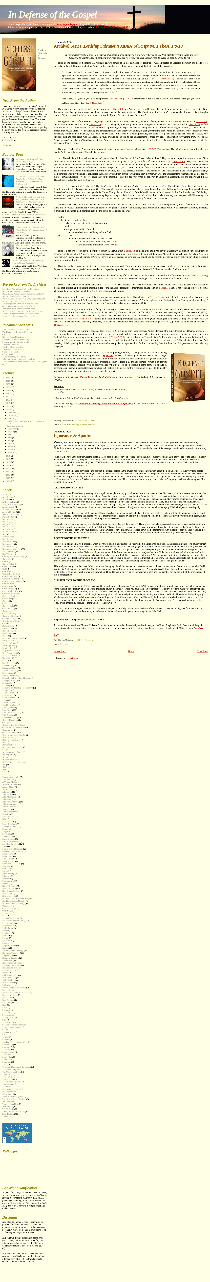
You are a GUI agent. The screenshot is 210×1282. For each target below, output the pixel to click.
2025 (8, 378)
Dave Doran (7, 628)
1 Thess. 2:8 (115, 337)
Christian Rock (8, 596)
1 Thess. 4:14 (71, 318)
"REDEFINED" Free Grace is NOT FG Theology (23, 311)
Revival (5, 973)
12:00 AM (79, 420)
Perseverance (8, 923)
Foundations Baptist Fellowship (15, 339)
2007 (8, 478)
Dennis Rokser (8, 643)
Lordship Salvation (67, 24)
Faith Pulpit (7, 690)
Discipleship (7, 648)
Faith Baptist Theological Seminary (17, 688)
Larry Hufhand (8, 829)
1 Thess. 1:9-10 (108, 284)
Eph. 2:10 (108, 355)
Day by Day (7, 633)
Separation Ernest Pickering (14, 1025)
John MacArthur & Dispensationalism (18, 359)
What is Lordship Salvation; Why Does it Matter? (23, 299)
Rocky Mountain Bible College (15, 992)
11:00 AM (79, 640)
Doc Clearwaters (9, 653)
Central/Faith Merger (11, 579)
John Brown (7, 794)
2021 (8, 390)
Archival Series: (118, 46)
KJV (4, 819)
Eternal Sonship (9, 675)
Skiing (5, 1037)
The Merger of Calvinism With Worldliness (20, 304)
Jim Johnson (7, 789)
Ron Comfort (8, 1000)
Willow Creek (8, 1101)
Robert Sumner (8, 990)
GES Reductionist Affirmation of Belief (19, 306)
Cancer (5, 561)
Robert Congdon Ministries (14, 987)
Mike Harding (8, 874)
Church (5, 601)
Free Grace (7, 710)
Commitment (8, 608)
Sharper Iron (7, 1032)
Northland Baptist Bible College (16, 898)
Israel (4, 774)
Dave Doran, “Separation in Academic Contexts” (23, 294)
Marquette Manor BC (11, 864)
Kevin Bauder (8, 817)
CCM (4, 569)
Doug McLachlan (9, 655)
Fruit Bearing (8, 715)
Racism (5, 948)
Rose (4, 1005)
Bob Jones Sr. (8, 546)
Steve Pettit (7, 1054)
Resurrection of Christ (11, 968)
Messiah (5, 871)
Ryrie (4, 1007)
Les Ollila (6, 834)
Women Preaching (10, 1104)
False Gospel (7, 695)
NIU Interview (8, 896)
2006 (8, 481)
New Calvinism (9, 888)
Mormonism (7, 881)
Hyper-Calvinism (9, 760)
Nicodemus (7, 893)
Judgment (6, 809)
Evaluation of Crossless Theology (16, 678)
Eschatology (7, 673)
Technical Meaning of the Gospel (16, 1067)
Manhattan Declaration (12, 851)
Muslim (5, 883)
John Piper (6, 799)
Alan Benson (7, 497)
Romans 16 (7, 997)
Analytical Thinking (11, 504)
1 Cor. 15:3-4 (85, 318)
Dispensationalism (10, 651)
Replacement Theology (12, 963)
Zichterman (7, 1116)
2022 (8, 387)
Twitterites (6, 1087)
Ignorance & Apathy (72, 435)
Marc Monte (7, 854)
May (10, 441)
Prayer (5, 938)
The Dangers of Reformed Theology (17, 332)
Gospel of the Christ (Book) (14, 725)
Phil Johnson (7, 928)
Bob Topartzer (8, 551)
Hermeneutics (8, 745)
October (11, 418)
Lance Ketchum (9, 824)
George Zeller (8, 722)
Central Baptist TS (10, 574)
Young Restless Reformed (13, 1111)
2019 (8, 397)
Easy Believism (9, 663)
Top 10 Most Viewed (11, 1082)
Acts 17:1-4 (194, 124)
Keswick (6, 814)
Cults (4, 623)
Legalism (6, 831)
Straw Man (7, 1057)
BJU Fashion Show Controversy (16, 291)
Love (4, 846)
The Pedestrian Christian (12, 347)
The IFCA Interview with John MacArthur (20, 314)
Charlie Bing (7, 586)
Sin (3, 1035)
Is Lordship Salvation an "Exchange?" (18, 316)
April (10, 444)
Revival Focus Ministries (13, 337)
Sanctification (8, 1015)
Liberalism (7, 836)
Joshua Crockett (9, 807)
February (12, 449)
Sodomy (5, 1040)
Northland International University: (31, 199)
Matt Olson (7, 869)
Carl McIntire (8, 564)
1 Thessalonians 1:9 (164, 78)
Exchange (6, 685)
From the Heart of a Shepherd (15, 329)
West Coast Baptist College (14, 1099)
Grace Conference (10, 732)
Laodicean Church (10, 826)
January (11, 452)
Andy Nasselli (8, 507)
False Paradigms (9, 698)
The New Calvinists (10, 344)
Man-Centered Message (12, 849)
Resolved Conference (11, 965)
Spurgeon (6, 1047)
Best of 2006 (7, 519)
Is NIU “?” (31, 180)
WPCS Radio (8, 1109)
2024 (8, 381)
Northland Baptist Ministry (13, 901)
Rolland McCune (9, 995)
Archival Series (65, 424)
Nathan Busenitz (9, 886)
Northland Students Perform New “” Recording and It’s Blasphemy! (31, 230)
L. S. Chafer (7, 821)
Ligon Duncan (8, 839)
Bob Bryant (7, 539)
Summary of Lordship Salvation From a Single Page (105, 403)
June (10, 438)
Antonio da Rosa (9, 509)
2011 (8, 465)
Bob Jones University (11, 549)
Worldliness (7, 1106)
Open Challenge (9, 908)
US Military (7, 1094)
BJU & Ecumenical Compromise (16, 296)
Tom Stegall (7, 1079)
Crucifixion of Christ (11, 621)
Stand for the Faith (10, 352)
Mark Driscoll (8, 859)
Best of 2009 (7, 527)
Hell (4, 742)
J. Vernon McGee (9, 782)
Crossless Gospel (9, 618)
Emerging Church (10, 668)
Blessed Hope (8, 537)
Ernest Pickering (9, 670)
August (11, 432)
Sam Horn (6, 1012)
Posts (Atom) (73, 658)
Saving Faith (7, 1017)
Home (131, 651)
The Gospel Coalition (11, 1072)
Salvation (6, 1010)
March (11, 447)
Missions (6, 876)
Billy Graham (8, 532)
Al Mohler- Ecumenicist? (13, 301)
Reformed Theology (11, 953)
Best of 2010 (7, 529)
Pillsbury (6, 930)
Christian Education (10, 594)
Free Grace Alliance (10, 712)
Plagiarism (6, 933)
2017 (8, 403)
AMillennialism (9, 502)
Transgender (7, 1084)
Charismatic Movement (12, 581)
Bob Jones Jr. (8, 544)
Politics (5, 935)
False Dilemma (8, 693)
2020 (8, 393)
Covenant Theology (10, 616)
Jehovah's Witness (10, 784)
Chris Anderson (9, 589)
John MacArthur (9, 797)
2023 (8, 384)
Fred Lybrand (8, 707)
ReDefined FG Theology (12, 950)
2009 (8, 472)
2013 (8, 459)
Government (7, 730)
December (12, 412)
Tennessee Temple (10, 1069)
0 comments (89, 420)
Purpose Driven (9, 945)
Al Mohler (6, 494)
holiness (5, 750)
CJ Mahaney (7, 603)
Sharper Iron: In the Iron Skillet (112, 27)
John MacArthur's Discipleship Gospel (18, 309)
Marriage (6, 866)
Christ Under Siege (10, 591)
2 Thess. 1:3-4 (156, 297)
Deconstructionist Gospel (13, 638)
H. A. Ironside (8, 737)
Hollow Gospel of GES (12, 752)
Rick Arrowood (9, 978)
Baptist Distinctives (10, 514)
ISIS (4, 769)
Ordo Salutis (7, 911)
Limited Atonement (10, 841)
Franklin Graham (9, 705)
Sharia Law (7, 1030)
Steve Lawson (8, 1052)
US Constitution (9, 1092)
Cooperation (7, 613)
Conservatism (8, 611)
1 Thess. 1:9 (95, 103)
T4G (4, 1064)
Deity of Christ (8, 641)
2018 (8, 400)
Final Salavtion (8, 703)
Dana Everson (8, 626)
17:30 (126, 98)
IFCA (4, 767)
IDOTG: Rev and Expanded (14, 762)
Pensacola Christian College (14, 921)
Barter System (8, 517)
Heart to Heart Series (11, 740)
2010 (8, 468)
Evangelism (7, 683)
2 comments (89, 640)
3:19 (121, 98)
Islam (4, 772)
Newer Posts (60, 651)
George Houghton (10, 720)
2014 (8, 456)
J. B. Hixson (7, 779)
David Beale (7, 631)
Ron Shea (6, 1002)
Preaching (6, 940)
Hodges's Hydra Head (11, 747)
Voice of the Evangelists (12, 1097)
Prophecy (6, 943)
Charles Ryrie (8, 584)
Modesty (6, 878)
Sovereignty (7, 1044)
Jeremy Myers (8, 787)
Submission (7, 1059)
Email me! (7, 145)
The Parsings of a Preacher (13, 349)
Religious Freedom (10, 958)
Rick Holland (8, 983)
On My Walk (7, 354)
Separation (6, 1022)
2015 (8, 409)
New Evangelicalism (11, 891)
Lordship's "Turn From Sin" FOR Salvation (20, 289)
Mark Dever (7, 856)
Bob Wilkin (7, 554)
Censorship (7, 571)
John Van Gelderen (10, 802)
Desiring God (8, 646)
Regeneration (8, 955)
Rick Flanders (8, 980)
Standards (6, 1049)
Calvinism (6, 559)
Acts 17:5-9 (149, 149)
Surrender (6, 1062)
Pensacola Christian (10, 918)
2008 (8, 475)
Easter (5, 660)
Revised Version (9, 970)
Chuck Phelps (8, 598)
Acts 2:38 (113, 98)
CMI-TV (6, 334)
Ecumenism (7, 665)
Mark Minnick (8, 861)
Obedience (6, 906)
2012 (8, 462)
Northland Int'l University (13, 903)
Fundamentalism (9, 717)
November (12, 415)
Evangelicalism (8, 680)
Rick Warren (7, 985)
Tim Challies (7, 1074)
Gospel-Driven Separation (13, 727)
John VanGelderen (10, 804)
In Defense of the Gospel (52, 14)
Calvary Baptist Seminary (13, 556)
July (10, 435)
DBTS (5, 636)
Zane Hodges (8, 1114)
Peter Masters (8, 926)
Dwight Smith (8, 658)
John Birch (7, 792)
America (6, 499)
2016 (8, 406)
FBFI (4, 700)
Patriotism (6, 913)
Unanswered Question (11, 1089)
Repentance (92, 424)
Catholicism (7, 566)
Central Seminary (9, 576)
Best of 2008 (7, 524)
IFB (4, 764)
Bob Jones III (8, 541)
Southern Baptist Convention (14, 1042)
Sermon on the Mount (11, 1027)
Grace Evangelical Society (13, 735)
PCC (4, 916)
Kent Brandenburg (10, 812)
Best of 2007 (7, 522)
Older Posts (202, 651)
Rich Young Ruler (10, 975)
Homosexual (7, 757)
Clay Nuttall (64, 644)
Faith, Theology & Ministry (14, 357)
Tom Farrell (7, 1077)
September (12, 429)
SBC (4, 1020)
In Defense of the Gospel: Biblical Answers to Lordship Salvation (86, 377)
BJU (4, 534)
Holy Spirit (7, 755)
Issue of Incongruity (11, 777)
